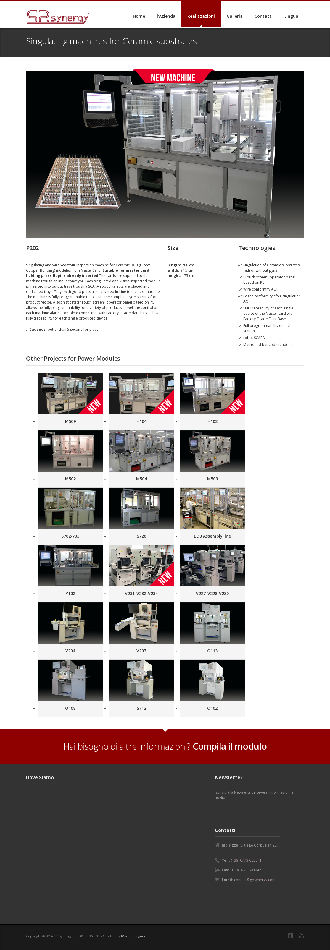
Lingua (291, 16)
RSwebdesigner (133, 936)
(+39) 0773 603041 (246, 860)
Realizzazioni (201, 16)
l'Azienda (166, 16)
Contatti (264, 16)
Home (139, 16)
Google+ (290, 935)
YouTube (301, 935)
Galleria (235, 16)
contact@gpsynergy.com (255, 879)
